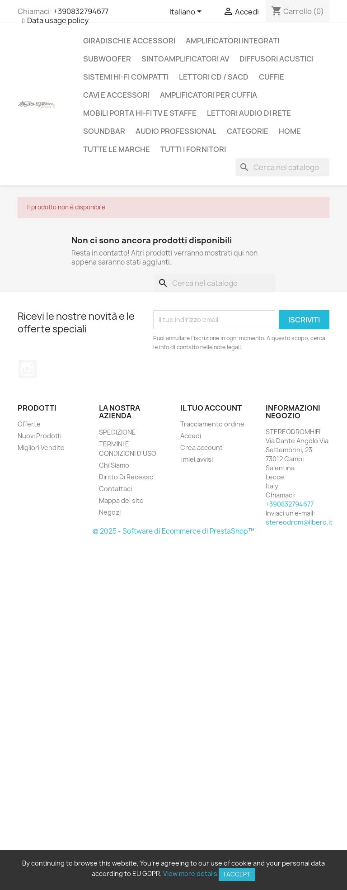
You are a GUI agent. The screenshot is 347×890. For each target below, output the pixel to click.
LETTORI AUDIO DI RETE (249, 113)
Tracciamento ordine (212, 424)
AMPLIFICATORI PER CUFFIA (208, 95)
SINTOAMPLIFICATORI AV (185, 59)
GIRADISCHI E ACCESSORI (129, 41)
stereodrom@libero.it (299, 522)
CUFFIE (271, 77)
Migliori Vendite (41, 447)
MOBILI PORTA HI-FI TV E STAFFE (140, 113)
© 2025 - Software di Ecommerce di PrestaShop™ (173, 531)
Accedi (190, 435)
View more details (190, 873)
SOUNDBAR (104, 131)
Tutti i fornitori (193, 149)
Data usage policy (58, 20)
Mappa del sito (121, 500)
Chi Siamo (114, 465)
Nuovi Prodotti (39, 435)
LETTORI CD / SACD (214, 77)
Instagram (28, 369)
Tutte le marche (116, 149)
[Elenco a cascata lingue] (187, 12)
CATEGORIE (247, 131)
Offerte (29, 424)
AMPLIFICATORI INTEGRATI (232, 41)
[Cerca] (282, 167)
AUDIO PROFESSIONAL (176, 131)
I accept (237, 874)
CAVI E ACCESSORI (116, 95)
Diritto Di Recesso (126, 477)
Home (290, 131)
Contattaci (115, 488)
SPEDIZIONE (117, 432)
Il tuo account (211, 408)
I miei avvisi (196, 459)
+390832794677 (80, 11)
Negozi (110, 512)
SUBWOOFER (107, 59)
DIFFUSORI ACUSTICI (276, 59)
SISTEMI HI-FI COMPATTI (126, 77)
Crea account (201, 447)
